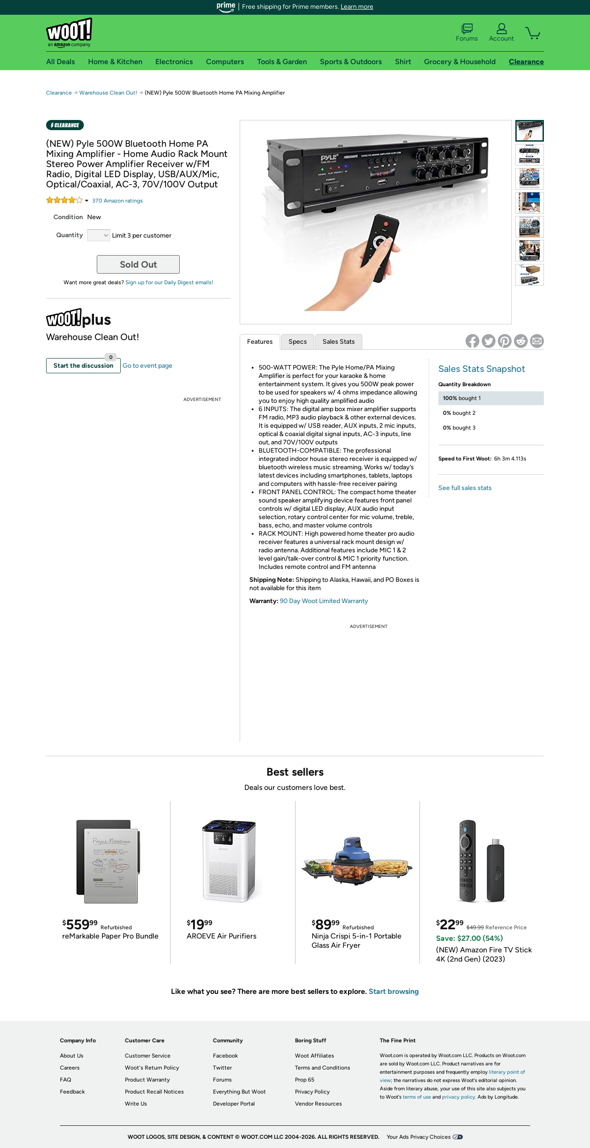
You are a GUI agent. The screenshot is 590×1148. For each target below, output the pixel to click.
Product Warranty (147, 1079)
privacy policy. (459, 1097)
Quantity (69, 235)
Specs (298, 342)
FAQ (65, 1079)
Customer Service (148, 1055)
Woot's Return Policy (152, 1067)
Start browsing (394, 991)
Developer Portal (234, 1103)
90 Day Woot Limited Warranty (324, 601)
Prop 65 (304, 1079)
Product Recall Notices (154, 1091)
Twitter (222, 1067)
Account (501, 32)
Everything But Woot (239, 1091)
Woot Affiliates (314, 1055)
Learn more (357, 7)
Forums (467, 32)
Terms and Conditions (322, 1067)
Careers (70, 1067)
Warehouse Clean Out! (108, 93)
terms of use (417, 1097)
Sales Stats (339, 342)
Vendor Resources (318, 1103)
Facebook (225, 1055)
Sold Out (138, 264)
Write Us (136, 1103)
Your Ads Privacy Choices (419, 1137)
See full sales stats (465, 488)
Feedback (72, 1091)
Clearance (59, 93)
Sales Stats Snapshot (481, 368)
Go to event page (147, 366)
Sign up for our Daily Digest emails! (169, 282)
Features (260, 342)
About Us (71, 1055)
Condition (68, 217)
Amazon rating (117, 200)
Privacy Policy (312, 1091)
